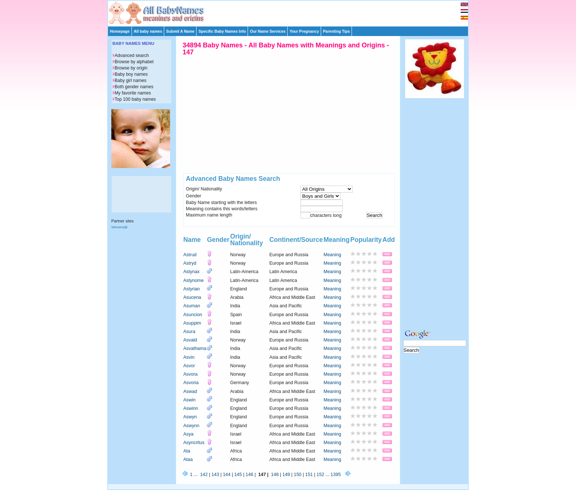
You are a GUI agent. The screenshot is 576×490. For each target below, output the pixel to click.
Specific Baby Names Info (222, 31)
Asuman (191, 305)
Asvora (190, 374)
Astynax (191, 271)
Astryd (189, 263)
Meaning (332, 254)
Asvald (190, 340)
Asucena (192, 297)
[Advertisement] (291, 12)
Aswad (190, 391)
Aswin (189, 400)
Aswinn (190, 408)
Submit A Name (180, 31)
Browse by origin (131, 68)
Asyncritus (194, 442)
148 (275, 474)
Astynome (193, 280)
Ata (186, 451)
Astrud (190, 254)
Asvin (189, 357)
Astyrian (191, 289)
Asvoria (191, 382)
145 (238, 474)
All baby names (148, 31)
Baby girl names (131, 80)
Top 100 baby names (135, 99)
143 (215, 474)
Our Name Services (267, 31)
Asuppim (192, 323)
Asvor (189, 365)
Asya (188, 434)
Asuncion (192, 314)
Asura (189, 331)
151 (309, 474)
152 (320, 474)
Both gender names (134, 86)
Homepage (120, 31)
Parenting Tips (336, 31)
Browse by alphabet (134, 61)
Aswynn (191, 425)
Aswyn (190, 416)
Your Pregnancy (304, 31)
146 (249, 474)
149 (286, 474)
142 (204, 474)
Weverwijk (119, 227)
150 (298, 474)
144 (227, 474)
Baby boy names (131, 74)
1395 (336, 474)
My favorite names (133, 93)
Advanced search (132, 55)
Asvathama (194, 348)
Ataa (188, 459)
